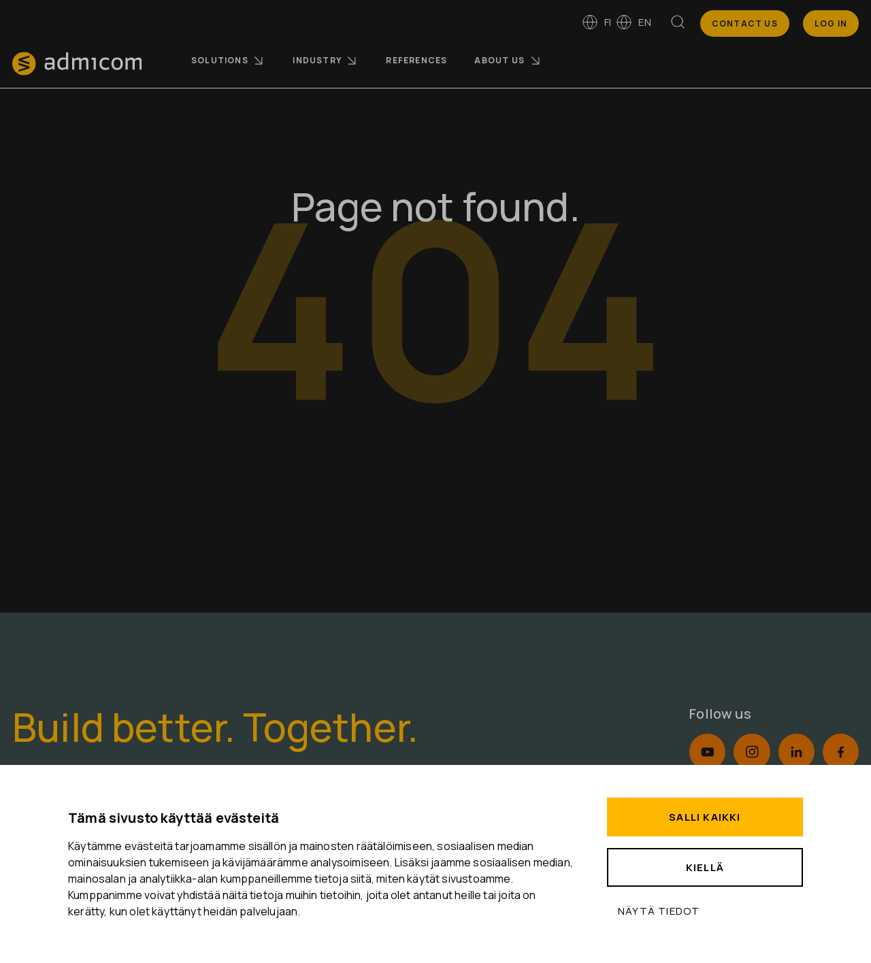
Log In (831, 23)
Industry (326, 60)
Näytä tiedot (659, 911)
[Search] (678, 24)
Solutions (228, 60)
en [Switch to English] (633, 22)
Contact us (745, 23)
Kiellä (705, 867)
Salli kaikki (704, 817)
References (416, 60)
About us (508, 60)
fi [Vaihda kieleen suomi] (596, 22)
